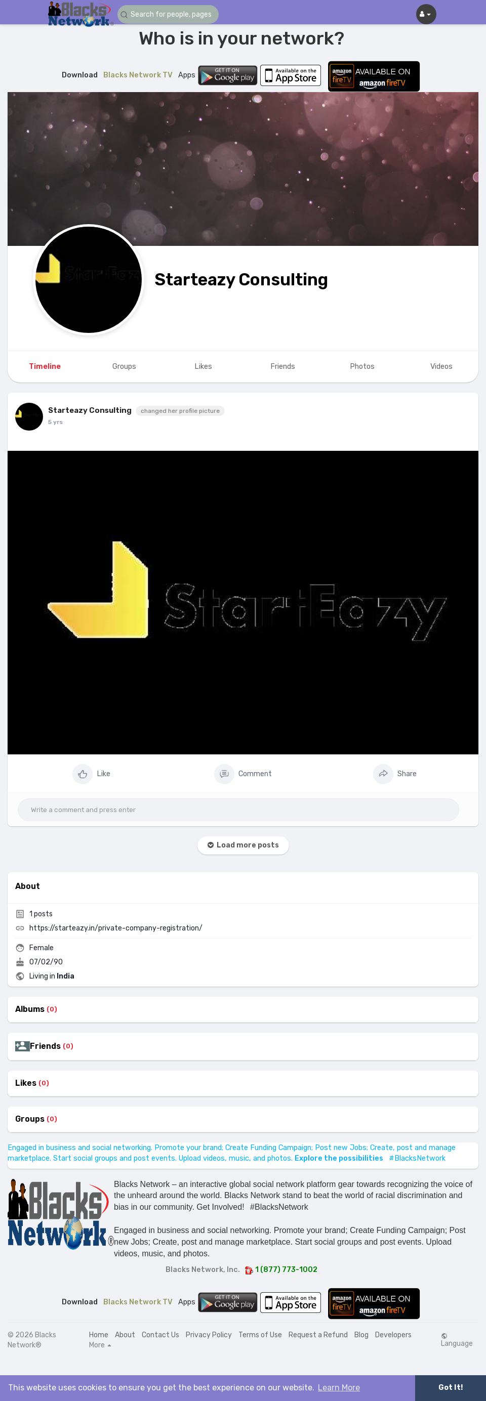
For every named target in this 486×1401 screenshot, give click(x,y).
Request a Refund (318, 1335)
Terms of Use (260, 1335)
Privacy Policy (209, 1335)
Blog (361, 1335)
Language (457, 1340)
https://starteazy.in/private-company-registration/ (115, 928)
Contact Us (160, 1335)
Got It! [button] (450, 1387)
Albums (30, 1009)
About (125, 1335)
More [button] (100, 1345)
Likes (25, 1083)
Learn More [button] (339, 1387)
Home (98, 1335)
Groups (30, 1119)
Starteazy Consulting (241, 279)
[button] (168, 14)
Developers (393, 1335)
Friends (45, 1046)
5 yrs (55, 422)
